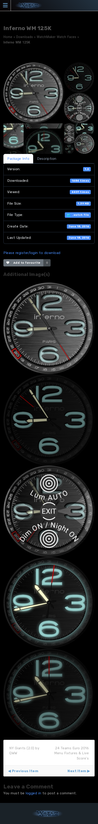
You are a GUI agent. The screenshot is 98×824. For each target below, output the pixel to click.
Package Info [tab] (18, 159)
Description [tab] (46, 159)
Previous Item (25, 771)
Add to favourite (23, 262)
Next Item (77, 771)
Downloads (24, 37)
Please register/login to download (32, 253)
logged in (33, 793)
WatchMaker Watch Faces (56, 37)
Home (7, 37)
